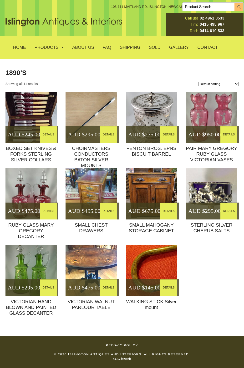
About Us (83, 47)
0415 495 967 (212, 24)
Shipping (130, 47)
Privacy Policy (122, 345)
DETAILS (48, 134)
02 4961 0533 (212, 18)
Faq (107, 47)
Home (19, 47)
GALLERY (179, 47)
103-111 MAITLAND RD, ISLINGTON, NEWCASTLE (150, 7)
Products (47, 47)
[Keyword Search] (208, 7)
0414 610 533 (212, 31)
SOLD (155, 47)
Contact (208, 47)
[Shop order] (218, 84)
